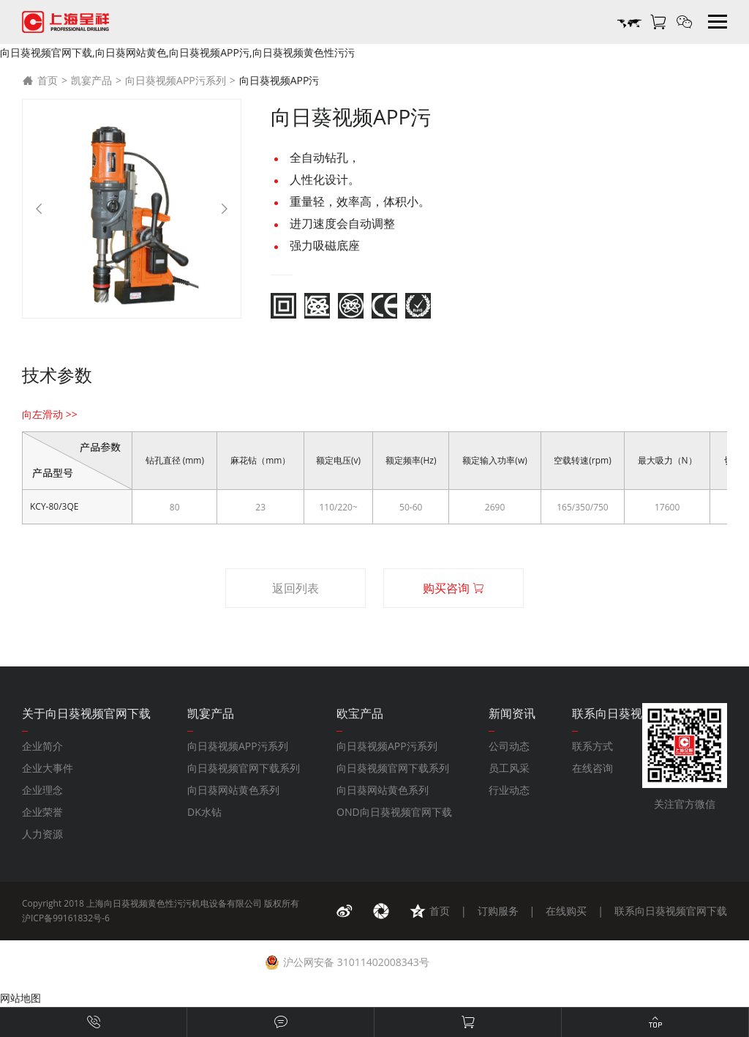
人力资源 (42, 834)
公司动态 (509, 746)
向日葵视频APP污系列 (175, 80)
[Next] (224, 208)
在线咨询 (592, 768)
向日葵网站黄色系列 (233, 790)
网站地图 (20, 998)
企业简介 (42, 746)
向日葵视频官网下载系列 (243, 768)
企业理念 (42, 790)
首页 (40, 80)
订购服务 (498, 911)
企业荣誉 (42, 812)
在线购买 (566, 911)
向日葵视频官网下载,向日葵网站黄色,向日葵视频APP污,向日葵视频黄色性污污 (177, 52)
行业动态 (509, 790)
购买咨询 (453, 588)
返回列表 (295, 588)
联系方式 (592, 746)
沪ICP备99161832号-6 (66, 918)
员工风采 (509, 768)
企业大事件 (47, 768)
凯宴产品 (91, 80)
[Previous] (38, 208)
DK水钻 (204, 812)
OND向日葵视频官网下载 (394, 812)
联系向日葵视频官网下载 (670, 911)
